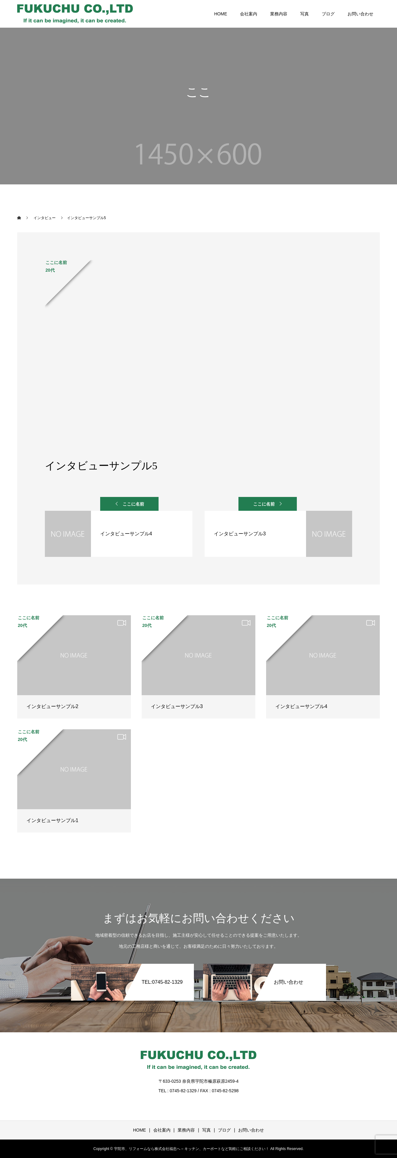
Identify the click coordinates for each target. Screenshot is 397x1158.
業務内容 (278, 13)
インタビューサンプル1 (52, 820)
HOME (220, 13)
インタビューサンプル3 (177, 706)
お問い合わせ (360, 13)
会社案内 (248, 13)
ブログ (328, 13)
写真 (304, 13)
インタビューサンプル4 (301, 706)
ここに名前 (133, 504)
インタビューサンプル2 (52, 706)
